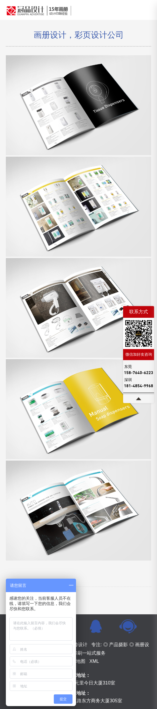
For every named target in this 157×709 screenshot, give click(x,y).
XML (94, 661)
